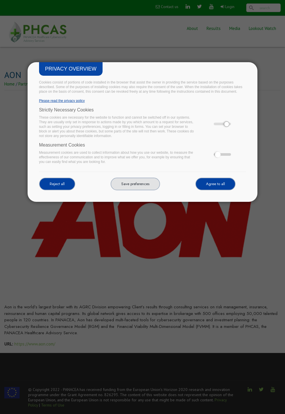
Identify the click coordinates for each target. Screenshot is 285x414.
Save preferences (135, 184)
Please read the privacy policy (62, 101)
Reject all (57, 184)
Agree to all (215, 184)
